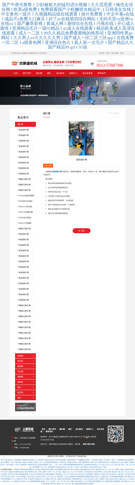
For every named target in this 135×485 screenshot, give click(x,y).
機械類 (20, 382)
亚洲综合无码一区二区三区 (46, 476)
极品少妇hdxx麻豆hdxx (118, 479)
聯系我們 (102, 73)
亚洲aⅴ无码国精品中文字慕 (84, 469)
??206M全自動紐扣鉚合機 (26, 218)
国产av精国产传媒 (102, 479)
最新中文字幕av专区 (102, 474)
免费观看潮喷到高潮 (37, 481)
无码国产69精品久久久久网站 (39, 479)
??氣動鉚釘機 (26, 130)
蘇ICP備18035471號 (78, 437)
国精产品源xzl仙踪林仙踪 (124, 469)
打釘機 (20, 371)
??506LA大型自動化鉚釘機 (26, 207)
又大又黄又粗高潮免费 (92, 481)
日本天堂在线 (89, 479)
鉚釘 (108, 53)
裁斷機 (20, 377)
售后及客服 (87, 73)
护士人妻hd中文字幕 (19, 479)
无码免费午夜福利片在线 (64, 469)
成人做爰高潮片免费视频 (111, 481)
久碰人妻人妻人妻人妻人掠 (113, 472)
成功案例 (60, 73)
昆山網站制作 (62, 444)
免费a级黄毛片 (77, 479)
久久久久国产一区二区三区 (56, 481)
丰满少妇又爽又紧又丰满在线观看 (42, 474)
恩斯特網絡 (53, 444)
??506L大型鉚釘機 (26, 213)
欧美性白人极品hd (117, 474)
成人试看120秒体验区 (75, 481)
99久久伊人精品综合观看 (10, 472)
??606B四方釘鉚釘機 (26, 202)
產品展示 (116, 113)
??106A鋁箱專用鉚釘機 (26, 196)
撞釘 (19, 398)
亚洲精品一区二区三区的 (64, 474)
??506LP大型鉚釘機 (26, 224)
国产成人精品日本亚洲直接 (61, 479)
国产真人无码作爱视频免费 (18, 474)
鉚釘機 (101, 53)
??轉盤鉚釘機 (26, 168)
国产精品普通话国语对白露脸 (83, 484)
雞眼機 (20, 366)
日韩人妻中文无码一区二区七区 (50, 472)
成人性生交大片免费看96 (84, 474)
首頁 (16, 73)
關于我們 (27, 73)
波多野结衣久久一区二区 (105, 469)
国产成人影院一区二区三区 (60, 484)
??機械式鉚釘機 (26, 179)
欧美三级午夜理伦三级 (28, 472)
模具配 (20, 361)
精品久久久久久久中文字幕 (72, 472)
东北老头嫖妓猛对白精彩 (44, 469)
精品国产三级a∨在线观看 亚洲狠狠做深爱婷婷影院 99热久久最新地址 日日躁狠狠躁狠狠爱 (90, 476)
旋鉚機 (20, 356)
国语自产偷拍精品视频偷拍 (24, 469)
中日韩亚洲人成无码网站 (93, 472)
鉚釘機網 (115, 53)
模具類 (20, 392)
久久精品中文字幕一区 (20, 481)
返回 (81, 231)
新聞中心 (73, 73)
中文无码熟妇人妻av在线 (25, 476)
